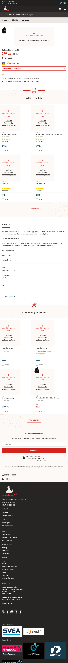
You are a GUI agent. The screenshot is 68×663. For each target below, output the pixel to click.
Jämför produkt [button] (8, 297)
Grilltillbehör (6, 20)
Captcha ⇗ (41, 460)
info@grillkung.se (7, 515)
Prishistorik (7, 58)
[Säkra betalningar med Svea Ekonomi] (12, 631)
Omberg (4, 548)
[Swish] (33, 631)
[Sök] (34, 14)
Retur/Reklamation (8, 578)
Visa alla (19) (34, 420)
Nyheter (4, 564)
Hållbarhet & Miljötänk (9, 566)
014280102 (5, 512)
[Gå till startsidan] (5, 8)
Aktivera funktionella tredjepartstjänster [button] (34, 41)
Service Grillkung (7, 540)
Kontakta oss (6, 534)
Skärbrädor (25, 20)
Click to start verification (36, 458)
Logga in (4, 561)
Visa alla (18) (34, 208)
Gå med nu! (34, 451)
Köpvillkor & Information (10, 537)
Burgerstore (5, 550)
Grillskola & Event (8, 569)
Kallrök (4, 572)
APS (3, 286)
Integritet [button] (5, 575)
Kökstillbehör (16, 20)
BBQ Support (6, 553)
